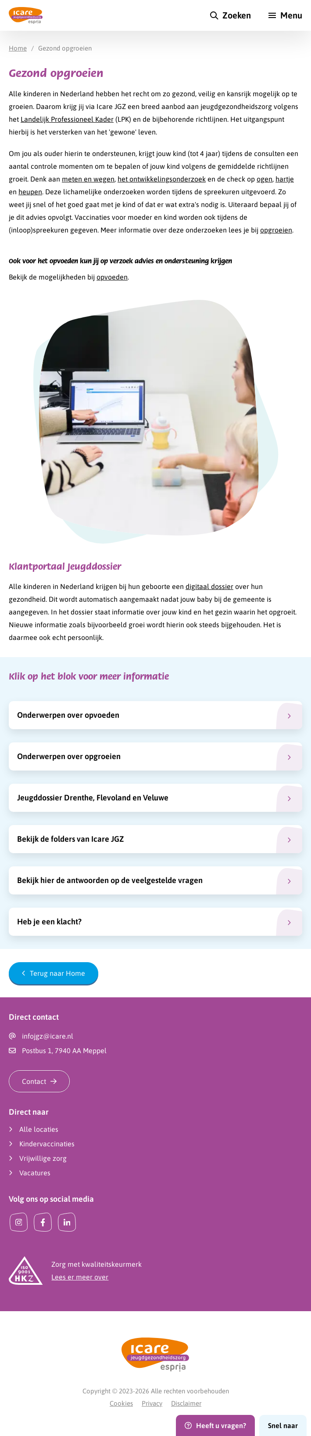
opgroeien (276, 230)
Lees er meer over (79, 1277)
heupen (30, 192)
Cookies (121, 1403)
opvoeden (112, 277)
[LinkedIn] (67, 1222)
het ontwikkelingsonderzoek (162, 179)
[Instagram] (19, 1222)
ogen (264, 179)
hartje (284, 179)
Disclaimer (186, 1403)
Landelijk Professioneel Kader (67, 119)
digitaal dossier (209, 586)
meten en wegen (88, 179)
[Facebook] (43, 1222)
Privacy (152, 1403)
